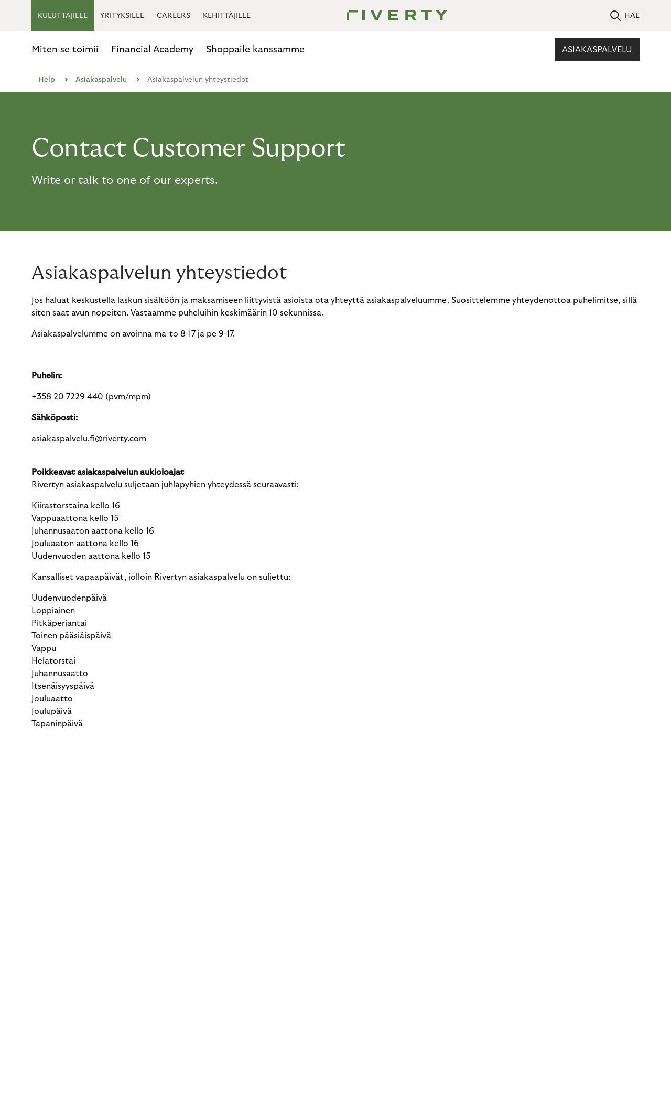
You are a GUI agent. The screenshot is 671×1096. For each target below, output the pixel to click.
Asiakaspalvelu (597, 50)
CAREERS (173, 15)
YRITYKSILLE (122, 15)
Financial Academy (152, 50)
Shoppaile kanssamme (255, 50)
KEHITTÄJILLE (227, 15)
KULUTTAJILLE (63, 15)
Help (46, 79)
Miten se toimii (65, 50)
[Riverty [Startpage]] (393, 16)
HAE (625, 15)
